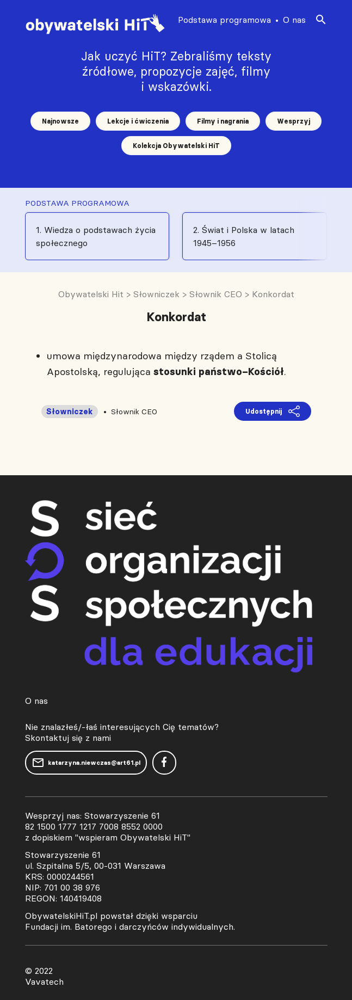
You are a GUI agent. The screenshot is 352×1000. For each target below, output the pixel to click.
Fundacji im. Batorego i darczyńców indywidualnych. (130, 926)
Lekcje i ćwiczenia (138, 121)
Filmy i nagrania (223, 121)
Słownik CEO (134, 411)
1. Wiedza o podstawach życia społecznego (96, 236)
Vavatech (44, 981)
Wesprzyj (293, 121)
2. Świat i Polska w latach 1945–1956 (243, 236)
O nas (294, 19)
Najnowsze (60, 121)
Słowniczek (69, 411)
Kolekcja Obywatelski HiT (176, 146)
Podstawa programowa (224, 19)
